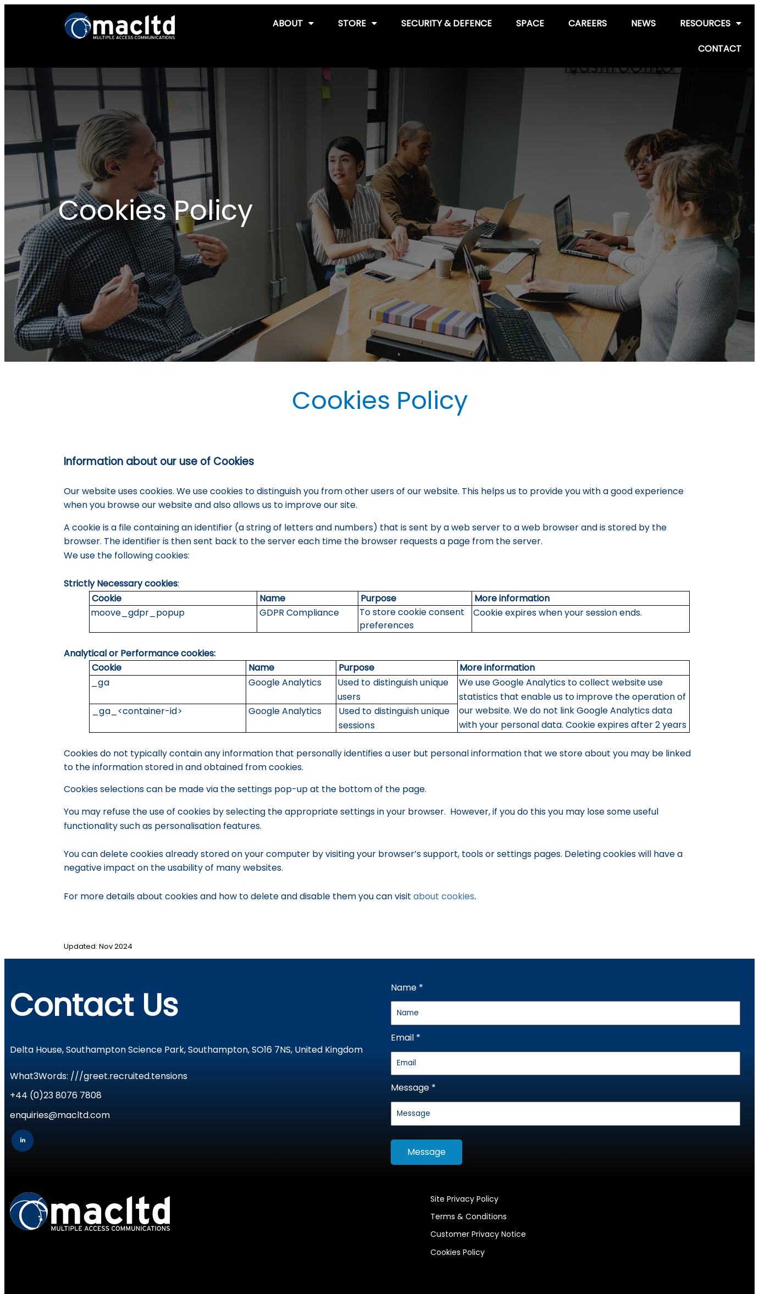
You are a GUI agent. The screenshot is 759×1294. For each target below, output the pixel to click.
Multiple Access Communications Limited (599, 1235)
